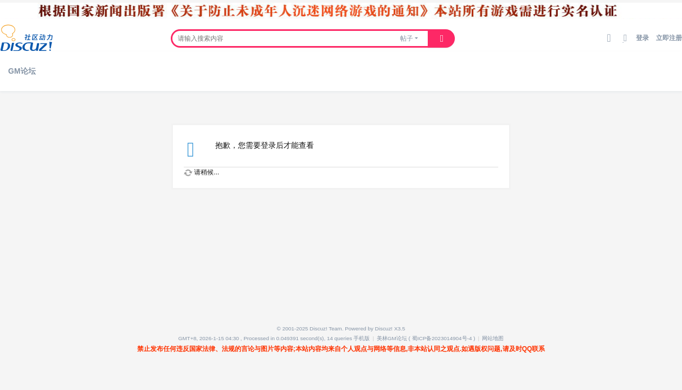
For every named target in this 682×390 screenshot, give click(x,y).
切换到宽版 (625, 42)
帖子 (406, 38)
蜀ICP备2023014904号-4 (442, 338)
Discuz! (384, 329)
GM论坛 (22, 71)
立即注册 (669, 38)
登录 (642, 38)
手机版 (361, 338)
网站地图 (493, 338)
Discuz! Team (326, 329)
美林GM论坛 (392, 338)
